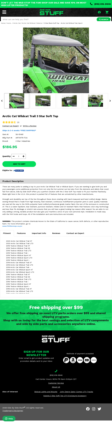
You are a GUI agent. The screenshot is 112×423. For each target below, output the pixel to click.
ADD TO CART (19, 166)
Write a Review (29, 128)
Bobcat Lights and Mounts (45, 394)
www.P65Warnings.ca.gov (12, 228)
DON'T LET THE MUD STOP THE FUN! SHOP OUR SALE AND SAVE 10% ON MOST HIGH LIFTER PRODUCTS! (43, 3)
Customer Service (56, 386)
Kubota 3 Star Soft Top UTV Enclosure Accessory (64, 398)
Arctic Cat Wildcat (28, 26)
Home (3, 26)
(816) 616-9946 (100, 4)
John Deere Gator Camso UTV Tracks (76, 394)
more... (9, 26)
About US (56, 389)
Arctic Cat (17, 26)
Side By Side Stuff (16, 410)
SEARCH (103, 20)
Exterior (39, 26)
